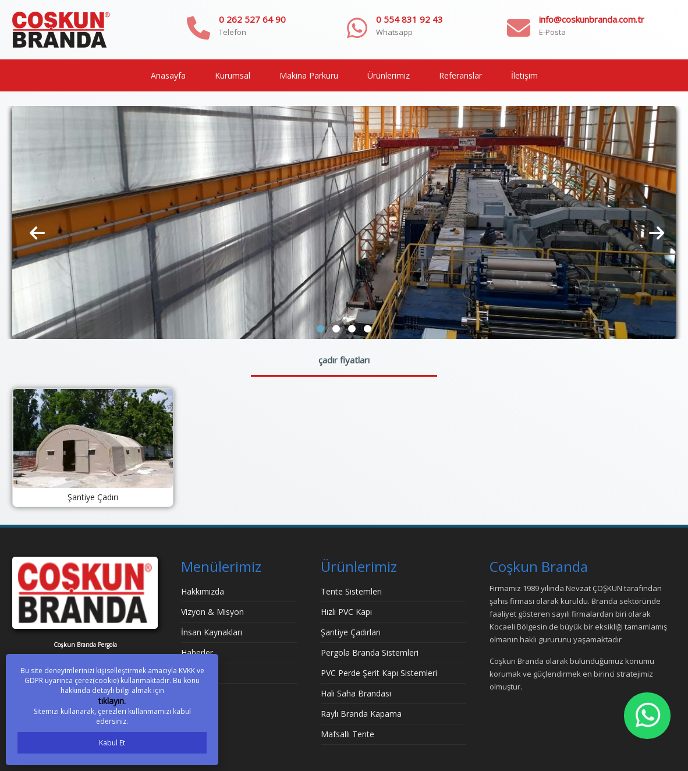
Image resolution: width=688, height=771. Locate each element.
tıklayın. (112, 700)
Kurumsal (232, 75)
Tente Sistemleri (351, 591)
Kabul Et (112, 743)
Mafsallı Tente (347, 734)
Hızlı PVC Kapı (346, 611)
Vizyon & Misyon (212, 611)
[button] (320, 328)
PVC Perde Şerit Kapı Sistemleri (379, 672)
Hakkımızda (202, 591)
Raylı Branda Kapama (361, 713)
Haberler (197, 652)
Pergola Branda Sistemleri (370, 652)
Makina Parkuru (308, 75)
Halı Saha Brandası (356, 693)
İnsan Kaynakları (211, 632)
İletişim (524, 75)
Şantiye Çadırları (351, 632)
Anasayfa (168, 75)
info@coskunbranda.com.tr (591, 19)
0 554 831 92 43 (409, 19)
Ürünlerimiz (388, 75)
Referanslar (460, 75)
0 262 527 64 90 (252, 19)
